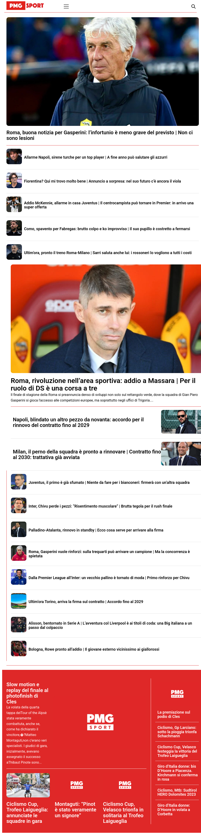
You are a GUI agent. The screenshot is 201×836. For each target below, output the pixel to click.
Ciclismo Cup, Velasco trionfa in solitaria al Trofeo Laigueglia (123, 812)
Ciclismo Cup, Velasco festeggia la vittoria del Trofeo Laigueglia (177, 751)
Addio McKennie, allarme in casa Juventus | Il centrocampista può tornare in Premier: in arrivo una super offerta (109, 205)
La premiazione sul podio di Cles (173, 714)
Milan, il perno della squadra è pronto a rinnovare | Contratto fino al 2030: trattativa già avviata (87, 454)
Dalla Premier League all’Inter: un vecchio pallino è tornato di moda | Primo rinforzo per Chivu (109, 577)
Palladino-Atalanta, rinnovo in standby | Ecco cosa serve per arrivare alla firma (96, 530)
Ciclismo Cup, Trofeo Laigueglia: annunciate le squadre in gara (27, 812)
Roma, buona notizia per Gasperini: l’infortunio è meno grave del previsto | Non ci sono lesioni (99, 135)
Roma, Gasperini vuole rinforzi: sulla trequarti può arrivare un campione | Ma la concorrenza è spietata (109, 553)
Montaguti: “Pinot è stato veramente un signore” (75, 810)
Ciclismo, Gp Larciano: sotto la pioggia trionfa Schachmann (177, 731)
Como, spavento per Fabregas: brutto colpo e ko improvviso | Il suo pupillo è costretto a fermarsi (107, 229)
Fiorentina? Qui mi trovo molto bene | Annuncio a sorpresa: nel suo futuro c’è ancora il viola (102, 181)
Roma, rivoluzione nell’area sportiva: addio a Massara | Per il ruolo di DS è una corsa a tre (103, 384)
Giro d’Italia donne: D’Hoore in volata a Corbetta (173, 809)
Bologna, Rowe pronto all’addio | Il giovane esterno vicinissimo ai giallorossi (94, 649)
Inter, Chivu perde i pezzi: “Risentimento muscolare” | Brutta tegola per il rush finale (100, 506)
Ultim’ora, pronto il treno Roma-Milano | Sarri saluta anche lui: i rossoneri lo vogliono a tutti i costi (108, 252)
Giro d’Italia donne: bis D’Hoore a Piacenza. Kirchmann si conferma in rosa (177, 772)
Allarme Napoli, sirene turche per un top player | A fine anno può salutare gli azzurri (95, 157)
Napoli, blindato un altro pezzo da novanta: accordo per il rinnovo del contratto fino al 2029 (78, 422)
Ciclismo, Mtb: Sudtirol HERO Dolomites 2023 (177, 792)
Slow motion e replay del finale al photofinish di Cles (27, 693)
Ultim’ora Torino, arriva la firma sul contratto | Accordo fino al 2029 (86, 601)
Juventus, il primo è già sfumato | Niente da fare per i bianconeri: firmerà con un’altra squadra (109, 482)
